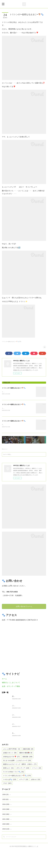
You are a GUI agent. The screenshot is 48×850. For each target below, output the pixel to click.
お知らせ (35, 779)
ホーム (4, 679)
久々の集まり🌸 (17, 733)
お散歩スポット (9, 753)
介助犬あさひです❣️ (11, 757)
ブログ (7, 783)
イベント (36, 768)
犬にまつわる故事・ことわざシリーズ (17, 760)
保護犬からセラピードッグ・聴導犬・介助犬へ (19, 764)
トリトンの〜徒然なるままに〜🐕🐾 (13, 388)
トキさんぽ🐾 (9, 779)
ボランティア (22, 768)
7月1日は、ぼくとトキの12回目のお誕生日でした (15, 425)
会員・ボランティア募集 (11, 686)
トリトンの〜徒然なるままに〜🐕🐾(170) (11, 341)
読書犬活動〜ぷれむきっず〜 (21, 696)
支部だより (8, 768)
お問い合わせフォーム (24, 607)
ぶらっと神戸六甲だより (20, 715)
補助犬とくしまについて (11, 683)
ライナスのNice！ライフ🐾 (13, 772)
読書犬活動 (28, 749)
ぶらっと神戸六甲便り (19, 724)
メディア (23, 779)
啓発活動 (27, 757)
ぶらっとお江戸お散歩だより (21, 706)
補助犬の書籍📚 (25, 753)
